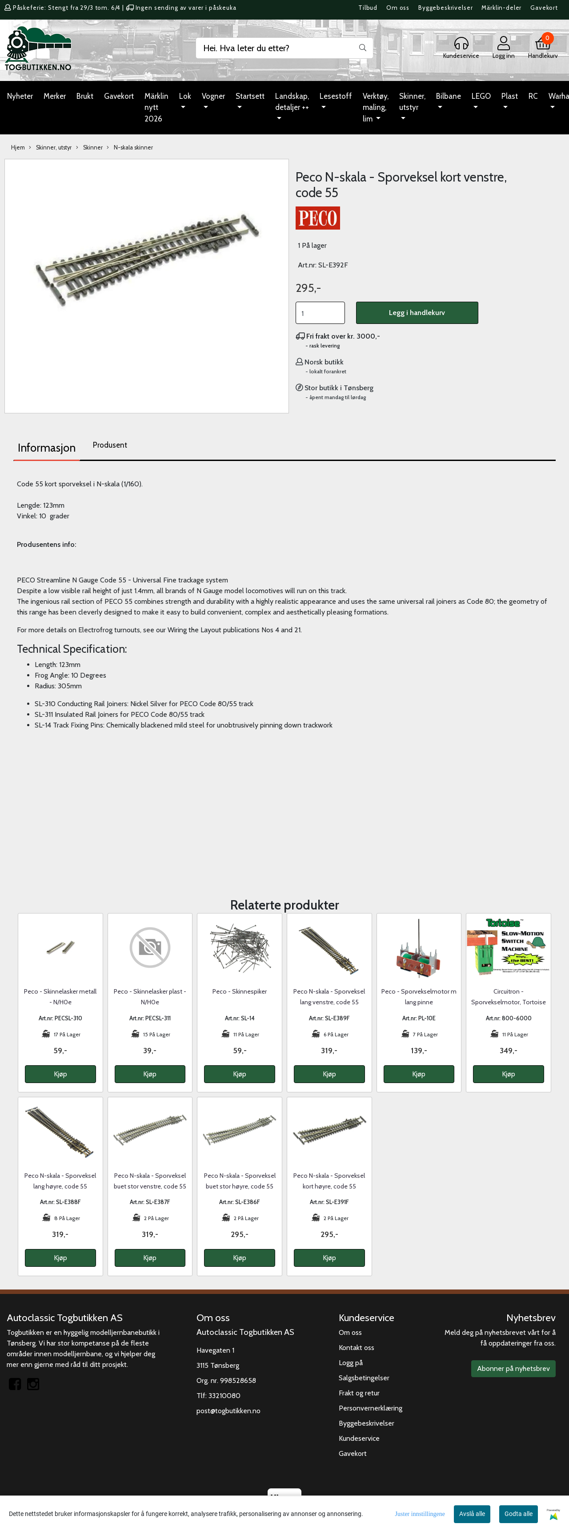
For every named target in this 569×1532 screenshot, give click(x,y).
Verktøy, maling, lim (376, 107)
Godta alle (519, 1513)
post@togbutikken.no (228, 1411)
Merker (55, 96)
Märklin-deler (501, 7)
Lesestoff (336, 96)
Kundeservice (359, 1438)
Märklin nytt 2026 (156, 107)
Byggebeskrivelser (445, 7)
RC (533, 96)
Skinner (89, 147)
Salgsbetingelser (364, 1378)
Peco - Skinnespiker (239, 991)
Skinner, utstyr (412, 102)
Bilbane (448, 96)
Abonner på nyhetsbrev (513, 1368)
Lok (185, 96)
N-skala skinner (130, 147)
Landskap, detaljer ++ (292, 102)
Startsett (250, 96)
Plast (509, 96)
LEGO (481, 96)
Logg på (351, 1362)
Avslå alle (472, 1513)
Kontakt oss (356, 1347)
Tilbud (367, 7)
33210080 (224, 1395)
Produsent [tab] (110, 445)
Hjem (18, 147)
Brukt (84, 96)
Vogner (213, 96)
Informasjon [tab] (47, 447)
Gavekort (544, 7)
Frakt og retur (359, 1393)
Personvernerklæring (370, 1408)
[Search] (284, 48)
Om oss (397, 7)
